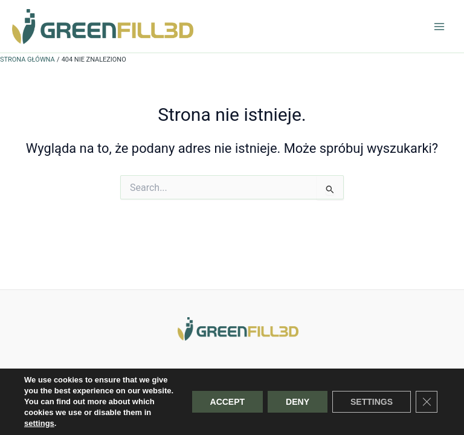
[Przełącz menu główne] (439, 26)
